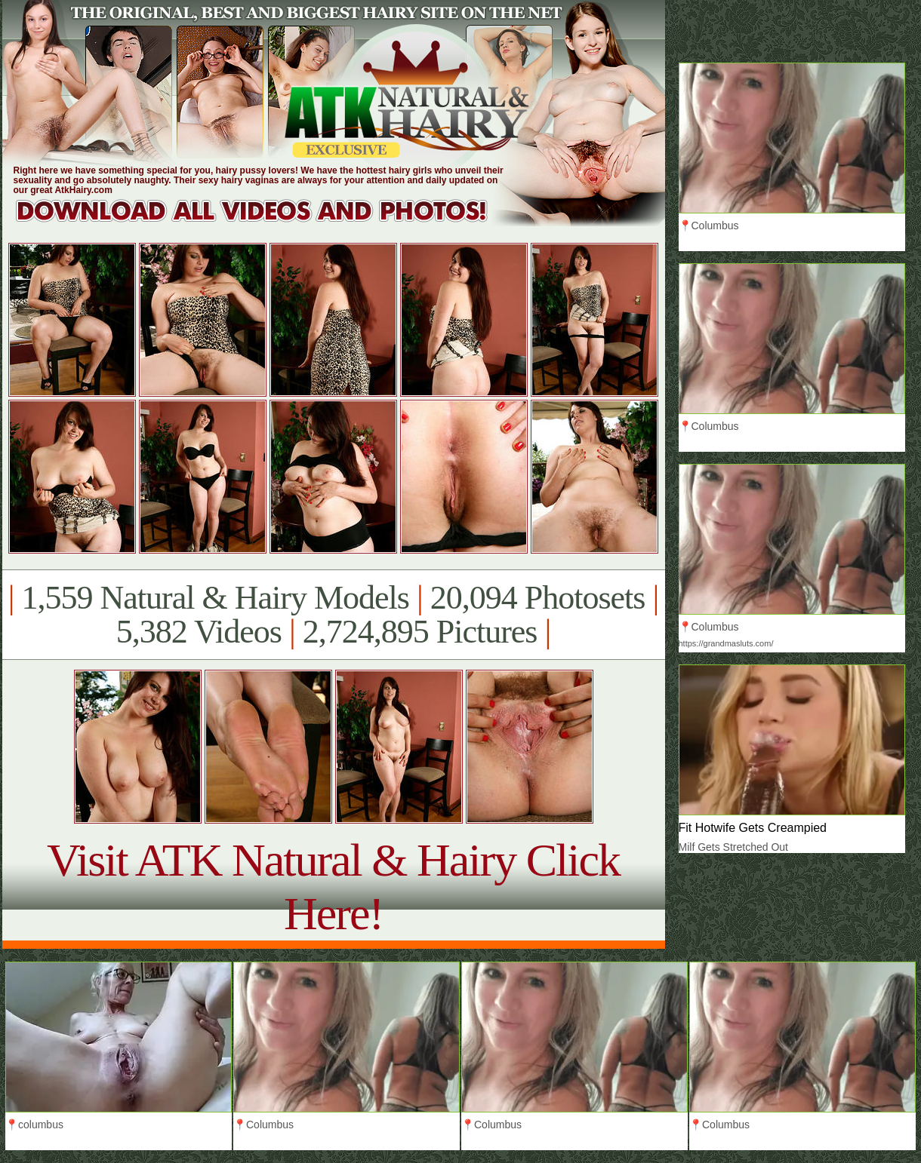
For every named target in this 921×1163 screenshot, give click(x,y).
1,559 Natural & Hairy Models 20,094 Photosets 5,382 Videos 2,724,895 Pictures (333, 615)
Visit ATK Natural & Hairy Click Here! (333, 886)
